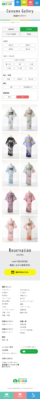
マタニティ (6, 290)
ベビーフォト (6, 298)
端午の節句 (6, 301)
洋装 (11, 87)
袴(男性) (19, 79)
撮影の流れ (24, 313)
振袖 (8, 79)
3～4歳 (9, 68)
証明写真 (23, 310)
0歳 (20, 64)
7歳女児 (27, 49)
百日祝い (5, 295)
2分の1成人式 (24, 290)
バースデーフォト (8, 310)
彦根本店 (11, 29)
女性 (22, 97)
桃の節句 (5, 304)
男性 (9, 97)
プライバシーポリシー (9, 353)
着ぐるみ (8, 64)
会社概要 (5, 350)
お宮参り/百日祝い (20, 60)
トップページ (5, 22)
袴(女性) (30, 79)
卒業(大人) (23, 295)
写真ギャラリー (7, 324)
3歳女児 (11, 45)
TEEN (31, 68)
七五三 (4, 307)
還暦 (21, 304)
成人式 (22, 298)
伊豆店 (29, 34)
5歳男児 (11, 49)
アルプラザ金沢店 (26, 330)
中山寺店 (29, 29)
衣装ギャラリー (7, 332)
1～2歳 (31, 64)
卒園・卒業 (6, 315)
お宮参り (5, 292)
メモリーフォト (25, 307)
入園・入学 (6, 312)
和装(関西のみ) (28, 87)
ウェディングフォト (27, 301)
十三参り (23, 293)
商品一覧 (5, 340)
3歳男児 (27, 45)
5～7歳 (20, 68)
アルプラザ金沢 (11, 34)
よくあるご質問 (7, 347)
